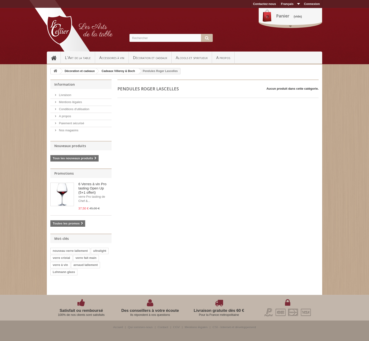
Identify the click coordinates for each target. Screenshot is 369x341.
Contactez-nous (264, 4)
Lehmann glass (64, 272)
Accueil (55, 57)
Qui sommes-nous (140, 327)
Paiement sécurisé (71, 123)
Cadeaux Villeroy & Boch (118, 71)
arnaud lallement (85, 265)
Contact (163, 327)
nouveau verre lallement (70, 251)
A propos (223, 57)
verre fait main (86, 258)
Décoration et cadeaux (150, 57)
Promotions (64, 173)
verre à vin (60, 265)
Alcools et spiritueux (192, 57)
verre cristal (61, 258)
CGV (176, 327)
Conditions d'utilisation (73, 109)
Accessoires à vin (111, 57)
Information (64, 84)
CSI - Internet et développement (234, 327)
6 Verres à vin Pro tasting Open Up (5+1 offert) (92, 188)
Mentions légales (70, 102)
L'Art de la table (78, 57)
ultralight (99, 251)
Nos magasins (68, 130)
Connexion (312, 4)
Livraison (64, 95)
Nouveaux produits (70, 146)
